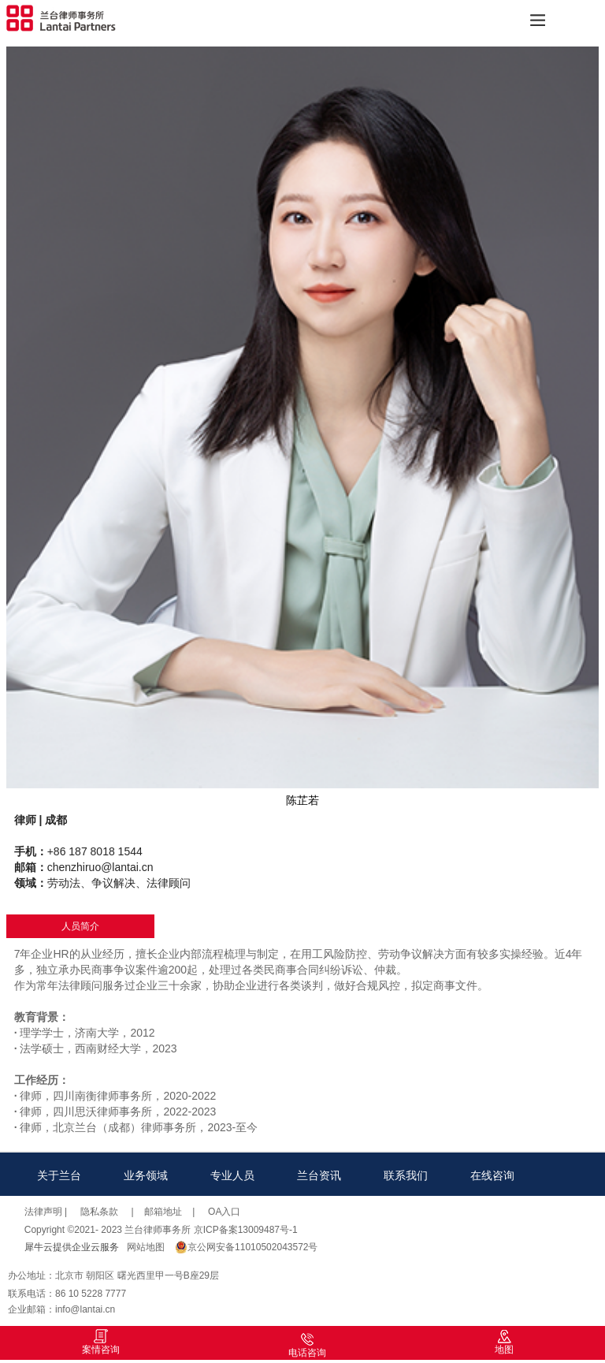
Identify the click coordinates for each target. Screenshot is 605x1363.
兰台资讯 (319, 1175)
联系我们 (406, 1175)
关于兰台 (59, 1175)
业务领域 (146, 1175)
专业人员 (232, 1175)
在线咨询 (492, 1175)
